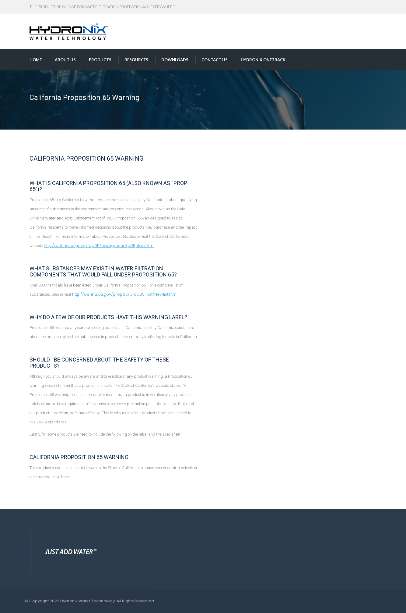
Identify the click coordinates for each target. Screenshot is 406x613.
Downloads (174, 59)
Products (100, 59)
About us (65, 59)
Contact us (214, 59)
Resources (136, 59)
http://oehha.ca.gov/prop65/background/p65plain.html (99, 245)
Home (36, 59)
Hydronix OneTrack (263, 59)
